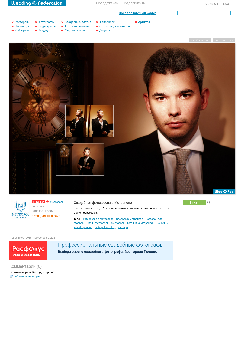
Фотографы (46, 22)
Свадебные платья (78, 22)
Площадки (22, 26)
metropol (123, 227)
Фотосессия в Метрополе (98, 218)
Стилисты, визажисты (114, 26)
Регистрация (211, 3)
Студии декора (75, 30)
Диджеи (104, 30)
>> (231, 40)
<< (217, 40)
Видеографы (47, 26)
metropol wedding (105, 227)
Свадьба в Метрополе (129, 218)
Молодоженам (107, 3)
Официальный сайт (46, 216)
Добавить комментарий (27, 276)
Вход (226, 3)
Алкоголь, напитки (77, 26)
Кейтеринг (22, 30)
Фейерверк (107, 22)
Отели (200, 40)
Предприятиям (134, 3)
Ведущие (44, 30)
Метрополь (57, 201)
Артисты (144, 22)
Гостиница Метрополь (140, 223)
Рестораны (22, 22)
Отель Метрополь (97, 223)
